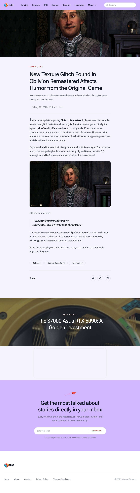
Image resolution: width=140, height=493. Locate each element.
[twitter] (93, 278)
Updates (66, 5)
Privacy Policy (42, 479)
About (16, 479)
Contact (27, 479)
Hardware (79, 5)
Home (6, 479)
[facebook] (100, 278)
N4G (10, 4)
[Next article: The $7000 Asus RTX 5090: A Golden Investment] (70, 322)
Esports (36, 5)
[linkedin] (108, 278)
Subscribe (96, 431)
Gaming (24, 5)
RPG (46, 5)
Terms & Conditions (61, 479)
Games (55, 5)
